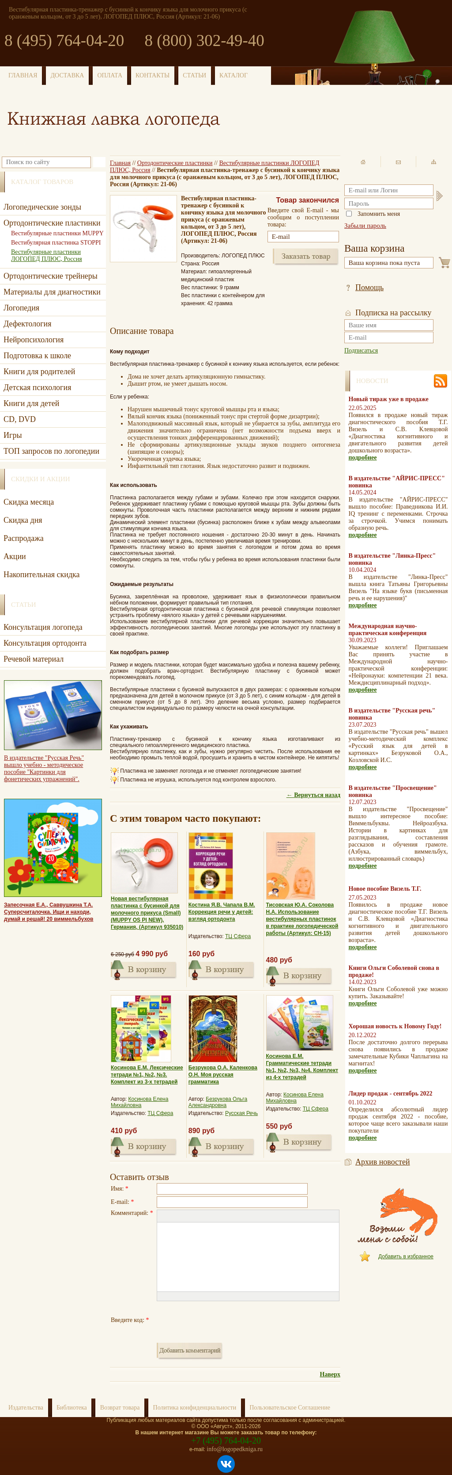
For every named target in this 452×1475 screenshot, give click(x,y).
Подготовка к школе (37, 355)
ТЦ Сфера (238, 936)
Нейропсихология (34, 339)
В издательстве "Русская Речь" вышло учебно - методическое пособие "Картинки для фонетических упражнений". (44, 768)
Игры (13, 435)
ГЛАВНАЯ (23, 75)
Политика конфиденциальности (195, 1407)
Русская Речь (241, 1113)
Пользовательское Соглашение (289, 1407)
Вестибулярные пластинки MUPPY (57, 233)
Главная (120, 163)
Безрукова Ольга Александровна (217, 1102)
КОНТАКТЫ (153, 75)
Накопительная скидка (42, 574)
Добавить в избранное (405, 1256)
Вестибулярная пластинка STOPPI (56, 242)
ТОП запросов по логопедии (51, 451)
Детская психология (37, 387)
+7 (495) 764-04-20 (226, 1440)
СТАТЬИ (194, 75)
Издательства (25, 1407)
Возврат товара (120, 1407)
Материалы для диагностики (52, 291)
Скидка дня (23, 520)
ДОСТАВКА (67, 75)
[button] (163, 1216)
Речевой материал (34, 659)
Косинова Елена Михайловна (139, 1102)
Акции (15, 556)
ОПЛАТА (109, 75)
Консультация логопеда (43, 627)
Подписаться (361, 350)
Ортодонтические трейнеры (51, 276)
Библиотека (71, 1407)
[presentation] (224, 1320)
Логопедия (21, 307)
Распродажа (24, 538)
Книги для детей (31, 403)
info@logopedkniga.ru (235, 1449)
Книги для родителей (39, 371)
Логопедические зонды (42, 207)
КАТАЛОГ (233, 75)
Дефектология (28, 323)
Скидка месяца (29, 502)
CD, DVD (20, 419)
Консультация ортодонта (45, 643)
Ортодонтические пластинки (175, 163)
